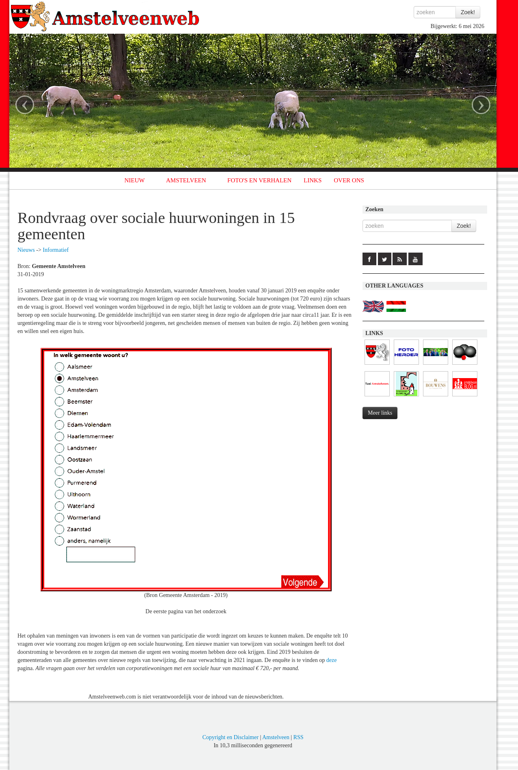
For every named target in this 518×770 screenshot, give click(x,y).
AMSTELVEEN (186, 180)
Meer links (380, 413)
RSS (299, 737)
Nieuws (26, 250)
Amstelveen (275, 737)
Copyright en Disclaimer (230, 737)
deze (331, 660)
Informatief (56, 250)
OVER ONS (349, 180)
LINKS (313, 180)
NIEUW (135, 180)
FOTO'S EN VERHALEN (259, 180)
